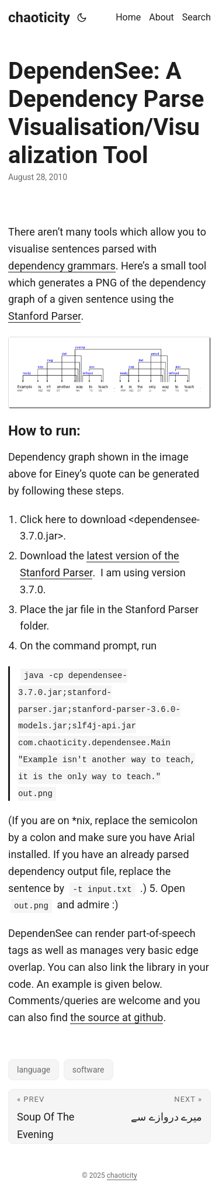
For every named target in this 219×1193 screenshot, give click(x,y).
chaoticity (39, 17)
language (33, 1069)
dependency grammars (62, 266)
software (88, 1069)
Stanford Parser (44, 316)
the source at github (116, 1017)
